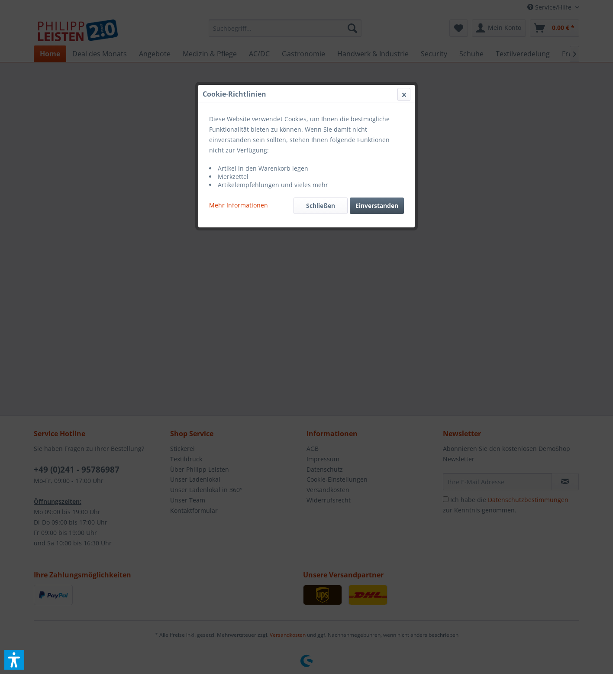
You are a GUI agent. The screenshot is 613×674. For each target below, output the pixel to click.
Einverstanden (376, 205)
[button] (14, 660)
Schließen (320, 205)
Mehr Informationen (238, 205)
